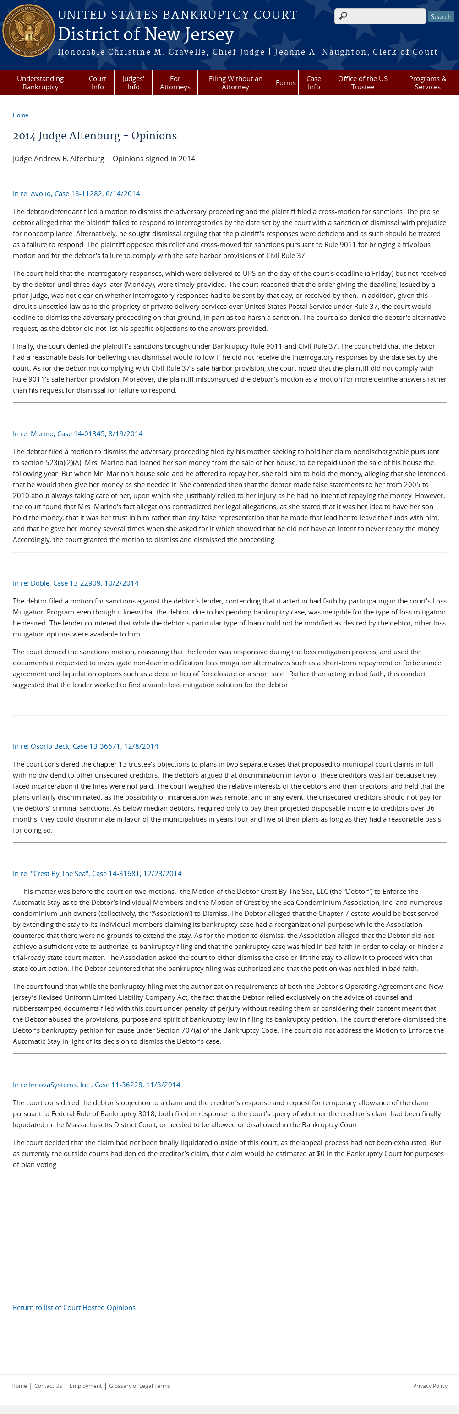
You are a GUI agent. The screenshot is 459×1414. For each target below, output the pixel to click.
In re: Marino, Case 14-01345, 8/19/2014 (78, 433)
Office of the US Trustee (363, 82)
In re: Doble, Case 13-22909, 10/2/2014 (76, 582)
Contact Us (48, 1385)
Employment (86, 1385)
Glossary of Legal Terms (139, 1385)
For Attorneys (175, 82)
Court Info (97, 82)
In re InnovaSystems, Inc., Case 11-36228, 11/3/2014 (96, 1084)
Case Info (313, 82)
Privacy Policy (430, 1385)
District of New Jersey (146, 35)
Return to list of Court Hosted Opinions (74, 1307)
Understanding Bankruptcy (40, 82)
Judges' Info (133, 82)
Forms (286, 82)
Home (20, 115)
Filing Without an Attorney (235, 82)
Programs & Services (428, 82)
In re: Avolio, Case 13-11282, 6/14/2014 (76, 193)
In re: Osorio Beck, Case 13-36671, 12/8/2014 (85, 746)
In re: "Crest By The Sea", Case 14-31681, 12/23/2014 (97, 873)
